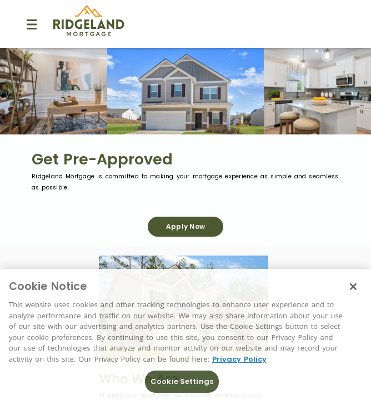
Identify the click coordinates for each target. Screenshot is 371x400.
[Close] (353, 286)
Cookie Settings (182, 381)
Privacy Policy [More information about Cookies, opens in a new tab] (239, 359)
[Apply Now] (185, 227)
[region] (185, 334)
